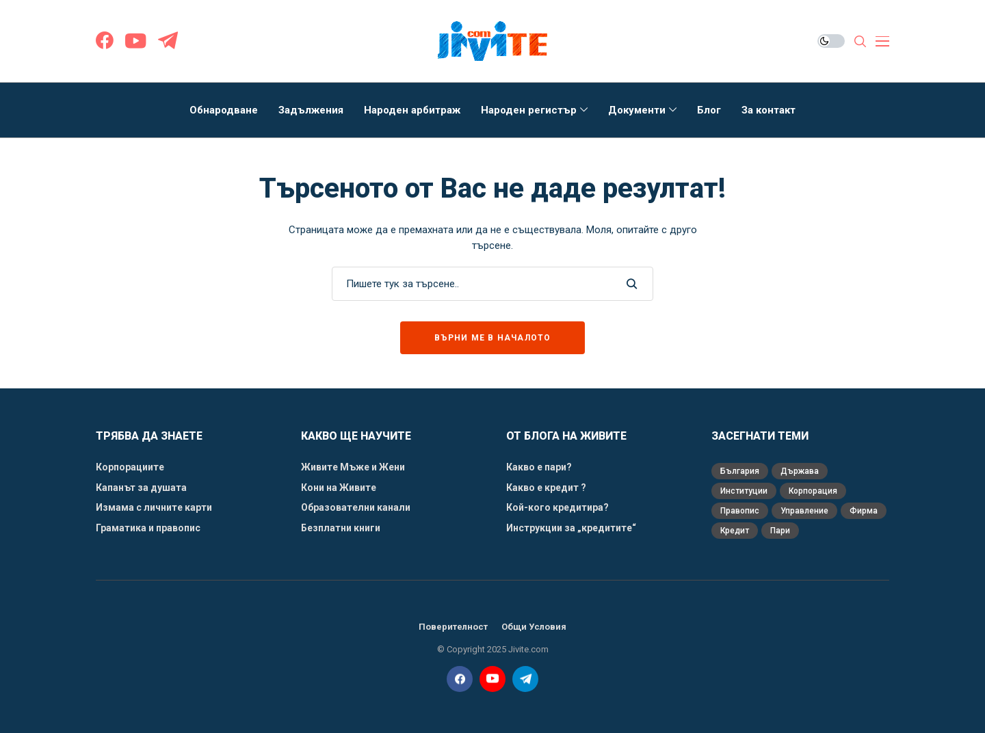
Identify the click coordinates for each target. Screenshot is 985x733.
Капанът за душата (141, 487)
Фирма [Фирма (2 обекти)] (864, 511)
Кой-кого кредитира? (557, 507)
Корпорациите (130, 467)
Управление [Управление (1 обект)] (804, 511)
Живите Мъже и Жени (353, 467)
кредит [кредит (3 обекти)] (734, 530)
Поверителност (453, 627)
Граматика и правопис (148, 527)
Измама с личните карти (154, 507)
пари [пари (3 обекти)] (780, 530)
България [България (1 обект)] (739, 471)
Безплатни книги (340, 527)
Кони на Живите (338, 487)
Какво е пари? (539, 467)
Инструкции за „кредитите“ (571, 527)
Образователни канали (355, 507)
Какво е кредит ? (547, 487)
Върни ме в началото (492, 338)
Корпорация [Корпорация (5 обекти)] (813, 491)
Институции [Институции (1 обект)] (743, 491)
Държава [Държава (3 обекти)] (799, 471)
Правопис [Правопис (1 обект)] (739, 511)
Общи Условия (533, 627)
